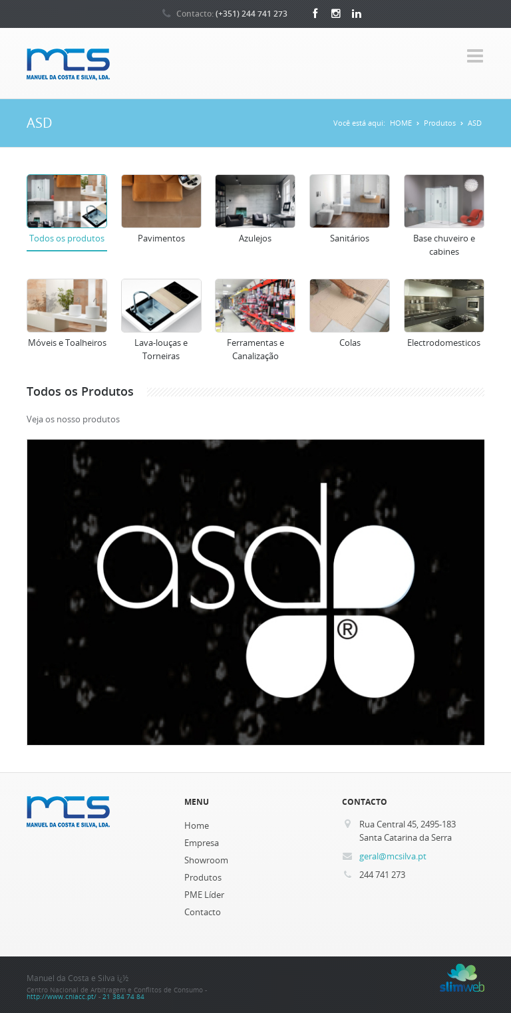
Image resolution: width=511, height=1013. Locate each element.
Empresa (201, 843)
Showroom (206, 860)
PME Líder (204, 895)
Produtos (440, 123)
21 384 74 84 (123, 996)
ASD (475, 123)
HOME (401, 123)
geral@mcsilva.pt (392, 856)
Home (196, 825)
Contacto (202, 912)
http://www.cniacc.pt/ (61, 996)
